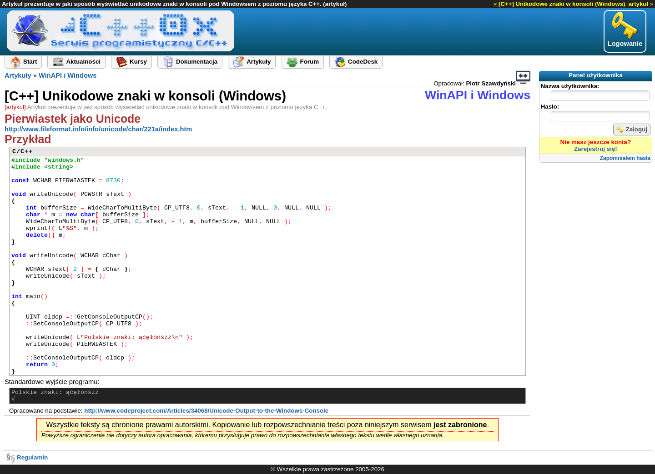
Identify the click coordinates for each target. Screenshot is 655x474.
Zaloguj (631, 129)
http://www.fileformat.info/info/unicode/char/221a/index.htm (98, 129)
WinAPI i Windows (68, 75)
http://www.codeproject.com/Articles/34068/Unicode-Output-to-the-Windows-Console (206, 410)
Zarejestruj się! (595, 148)
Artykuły (18, 75)
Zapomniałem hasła (625, 158)
